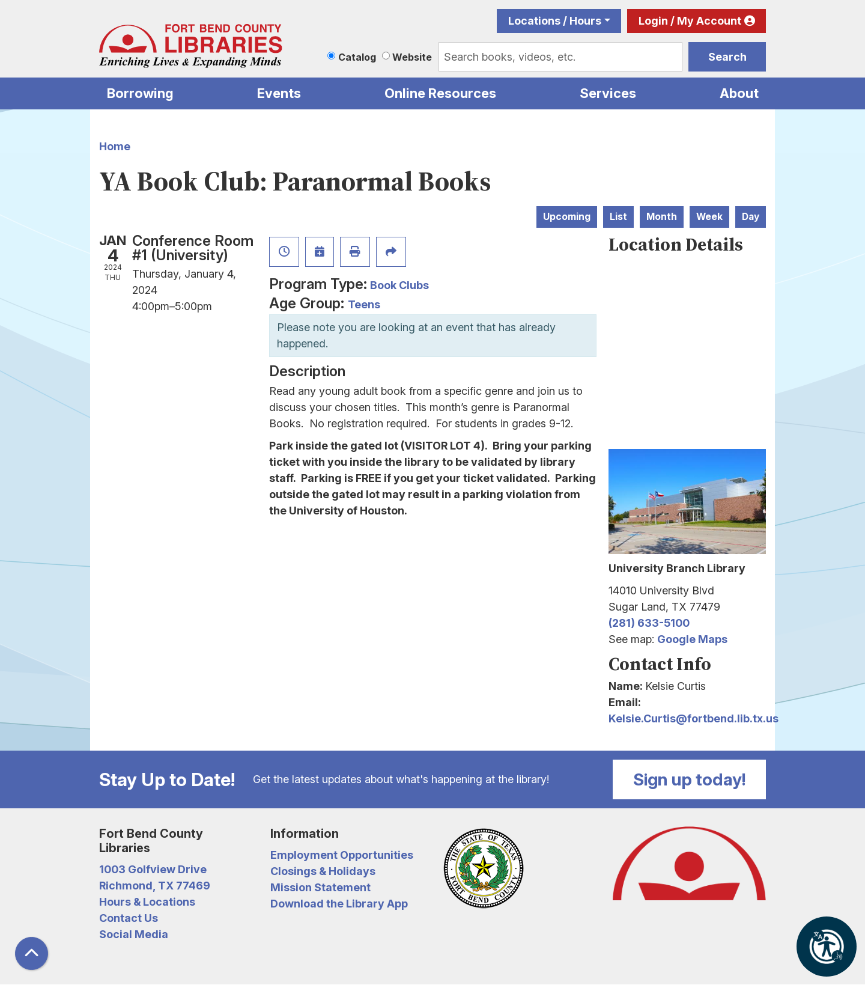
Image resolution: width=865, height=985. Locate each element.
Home (114, 146)
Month (661, 216)
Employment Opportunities (341, 855)
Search (727, 56)
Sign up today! (689, 779)
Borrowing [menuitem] (140, 93)
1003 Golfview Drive (153, 869)
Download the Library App (339, 903)
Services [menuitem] (608, 93)
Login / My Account (690, 20)
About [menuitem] (739, 93)
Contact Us (128, 918)
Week (709, 216)
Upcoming (566, 216)
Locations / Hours (554, 20)
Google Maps (692, 639)
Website (412, 57)
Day (750, 216)
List (618, 216)
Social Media (133, 934)
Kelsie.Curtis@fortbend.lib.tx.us (693, 718)
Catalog (357, 57)
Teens (364, 304)
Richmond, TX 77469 (154, 885)
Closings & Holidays (322, 871)
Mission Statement (320, 887)
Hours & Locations (147, 901)
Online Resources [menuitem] (440, 93)
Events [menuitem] (279, 93)
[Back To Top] (31, 953)
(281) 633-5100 (649, 623)
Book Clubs (399, 285)
